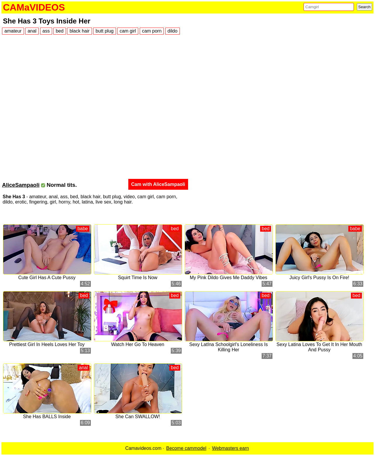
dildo (173, 30)
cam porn (152, 30)
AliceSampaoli (21, 185)
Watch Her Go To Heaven (137, 344)
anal (32, 30)
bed (60, 30)
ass (46, 30)
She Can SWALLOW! (137, 416)
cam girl (128, 30)
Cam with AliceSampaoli (158, 184)
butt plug (104, 30)
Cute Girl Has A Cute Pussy (47, 277)
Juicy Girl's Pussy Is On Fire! (319, 277)
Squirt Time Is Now (137, 277)
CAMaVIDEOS (34, 7)
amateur (13, 30)
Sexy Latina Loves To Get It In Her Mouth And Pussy (319, 347)
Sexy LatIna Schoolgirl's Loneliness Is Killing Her (228, 347)
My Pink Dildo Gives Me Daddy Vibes (228, 277)
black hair (79, 30)
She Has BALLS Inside (47, 416)
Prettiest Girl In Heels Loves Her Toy (47, 344)
